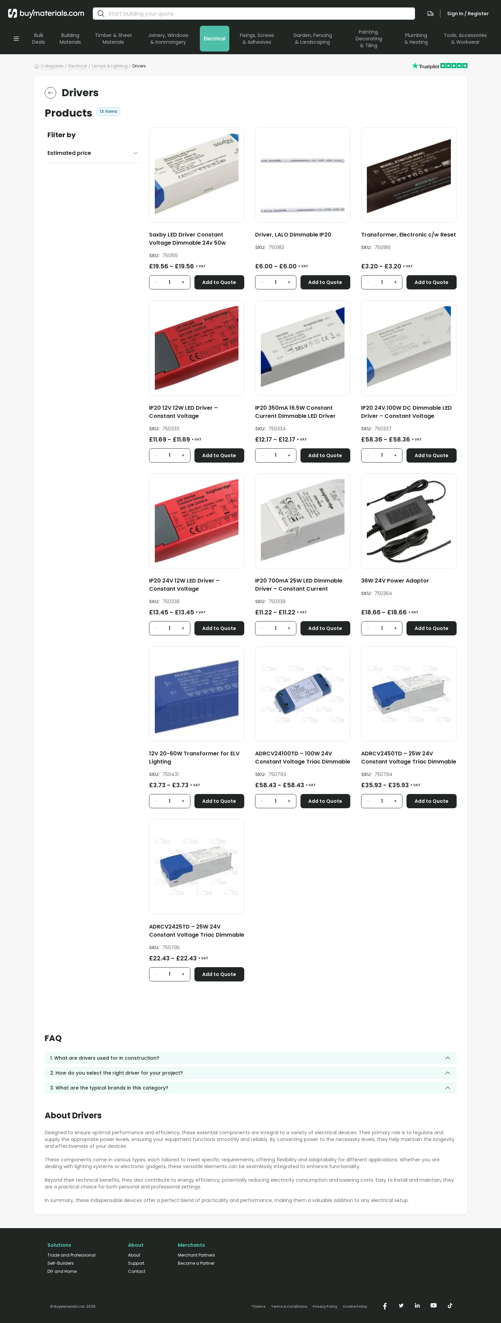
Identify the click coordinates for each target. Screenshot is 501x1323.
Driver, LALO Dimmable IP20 (293, 235)
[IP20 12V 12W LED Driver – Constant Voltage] (196, 413)
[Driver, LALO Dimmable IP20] (302, 236)
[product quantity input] (169, 282)
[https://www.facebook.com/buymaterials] (385, 1305)
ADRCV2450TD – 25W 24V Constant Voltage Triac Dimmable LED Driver (408, 758)
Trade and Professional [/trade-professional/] (71, 1255)
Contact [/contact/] (136, 1271)
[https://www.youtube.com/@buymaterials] (434, 1305)
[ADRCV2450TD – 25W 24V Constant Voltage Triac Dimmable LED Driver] (408, 759)
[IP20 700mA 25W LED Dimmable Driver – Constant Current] (302, 586)
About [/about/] (134, 1255)
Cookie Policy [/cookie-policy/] (355, 1306)
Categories (52, 66)
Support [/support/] (136, 1263)
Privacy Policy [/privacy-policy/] (325, 1306)
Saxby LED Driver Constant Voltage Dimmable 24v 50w (187, 239)
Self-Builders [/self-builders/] (60, 1263)
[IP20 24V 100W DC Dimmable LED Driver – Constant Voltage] (408, 413)
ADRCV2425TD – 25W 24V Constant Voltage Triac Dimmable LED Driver (196, 931)
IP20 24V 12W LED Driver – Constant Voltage (184, 585)
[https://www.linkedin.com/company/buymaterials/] (417, 1305)
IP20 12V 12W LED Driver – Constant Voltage (183, 412)
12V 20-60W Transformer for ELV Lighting (194, 758)
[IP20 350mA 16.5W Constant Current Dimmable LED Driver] (302, 413)
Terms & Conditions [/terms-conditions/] (289, 1306)
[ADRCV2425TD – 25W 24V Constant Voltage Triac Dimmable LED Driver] (196, 932)
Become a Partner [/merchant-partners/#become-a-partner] (196, 1263)
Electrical (77, 66)
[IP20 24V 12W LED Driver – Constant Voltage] (196, 586)
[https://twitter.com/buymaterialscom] (401, 1305)
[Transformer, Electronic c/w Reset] (408, 236)
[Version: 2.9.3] (73, 1305)
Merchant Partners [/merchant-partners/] (196, 1255)
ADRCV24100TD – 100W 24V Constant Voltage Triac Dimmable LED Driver (302, 758)
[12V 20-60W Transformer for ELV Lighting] (196, 759)
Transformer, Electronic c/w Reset (408, 235)
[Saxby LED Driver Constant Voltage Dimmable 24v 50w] (196, 240)
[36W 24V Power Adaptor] (408, 582)
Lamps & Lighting (110, 66)
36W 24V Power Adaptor (395, 581)
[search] (101, 13)
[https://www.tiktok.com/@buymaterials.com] (450, 1305)
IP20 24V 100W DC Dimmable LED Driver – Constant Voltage (406, 412)
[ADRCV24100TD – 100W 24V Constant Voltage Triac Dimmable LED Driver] (302, 759)
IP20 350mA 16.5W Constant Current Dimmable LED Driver (295, 412)
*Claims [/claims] (258, 1306)
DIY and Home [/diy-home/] (62, 1271)
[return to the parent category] (50, 93)
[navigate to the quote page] (430, 13)
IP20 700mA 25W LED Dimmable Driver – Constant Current (298, 585)
